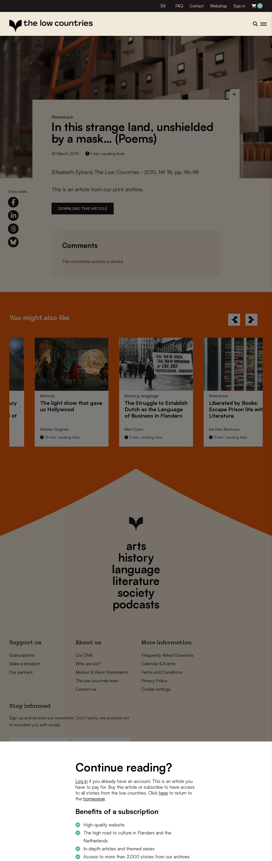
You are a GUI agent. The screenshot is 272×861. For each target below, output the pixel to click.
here (163, 793)
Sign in (239, 6)
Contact (197, 6)
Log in (81, 781)
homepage (94, 798)
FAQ (179, 6)
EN (163, 6)
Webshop (218, 6)
